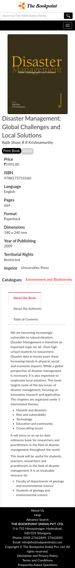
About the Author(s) (27, 308)
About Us (37, 510)
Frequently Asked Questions (37, 565)
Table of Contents (25, 319)
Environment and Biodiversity (49, 279)
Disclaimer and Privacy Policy (37, 555)
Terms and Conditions (37, 560)
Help (37, 515)
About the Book (24, 298)
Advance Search (37, 519)
